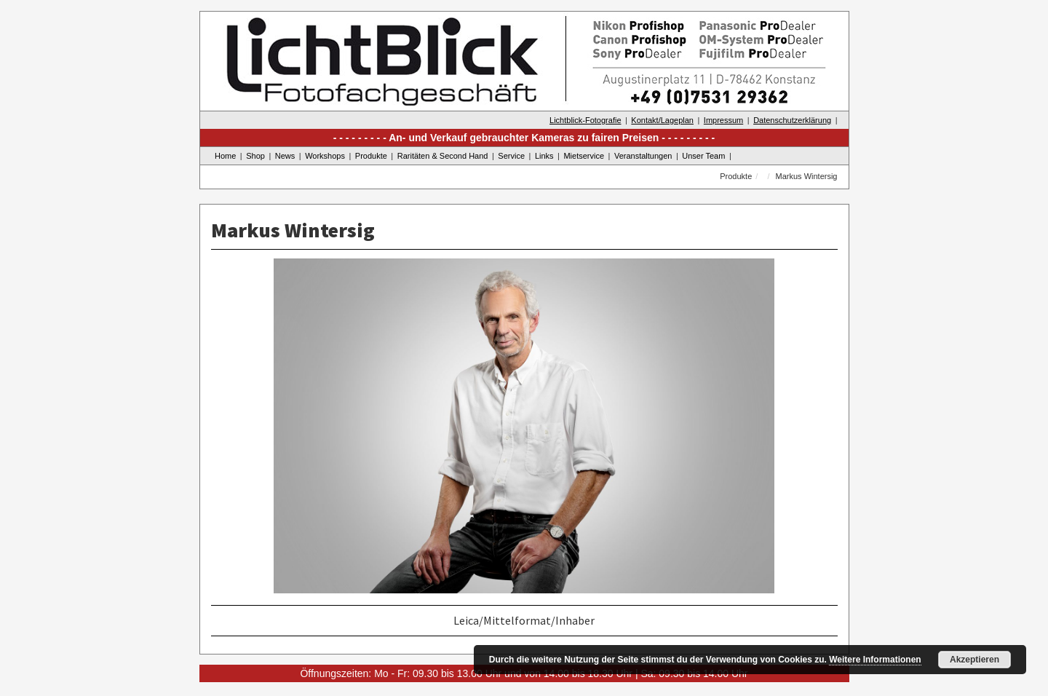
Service (511, 155)
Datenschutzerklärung (792, 120)
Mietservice (583, 155)
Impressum (723, 120)
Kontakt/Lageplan (662, 120)
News (285, 155)
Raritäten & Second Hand (442, 155)
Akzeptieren (974, 660)
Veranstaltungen (643, 155)
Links (544, 155)
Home (225, 155)
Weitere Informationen (875, 660)
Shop (255, 155)
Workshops (325, 155)
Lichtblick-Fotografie (585, 120)
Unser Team (703, 155)
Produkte (371, 155)
